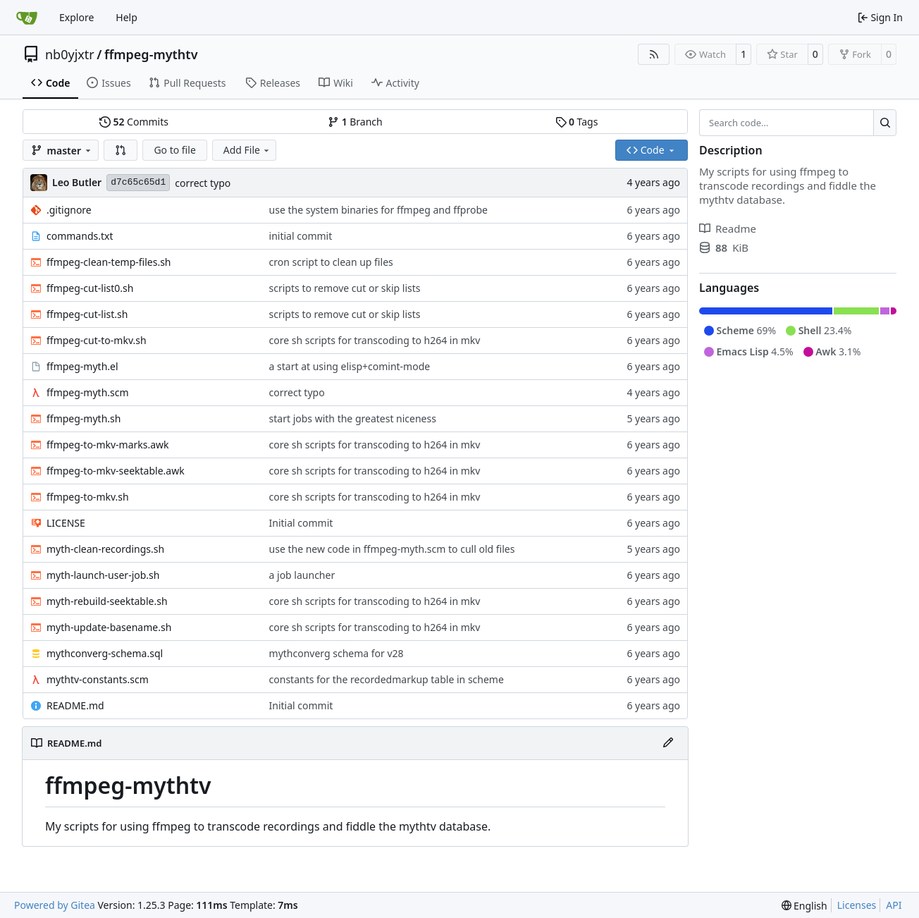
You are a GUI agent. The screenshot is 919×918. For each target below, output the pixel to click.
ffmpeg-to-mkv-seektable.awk (116, 470)
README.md (75, 705)
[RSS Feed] (654, 54)
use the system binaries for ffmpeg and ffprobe (378, 209)
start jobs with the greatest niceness (352, 418)
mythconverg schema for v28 (336, 653)
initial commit (301, 236)
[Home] (27, 17)
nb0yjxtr (69, 54)
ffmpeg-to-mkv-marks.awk (108, 444)
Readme (727, 228)
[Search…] (884, 122)
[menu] (804, 905)
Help (126, 17)
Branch (355, 121)
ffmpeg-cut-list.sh (87, 314)
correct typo (202, 183)
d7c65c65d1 (138, 182)
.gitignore (69, 209)
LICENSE (66, 523)
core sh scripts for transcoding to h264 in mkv (375, 340)
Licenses (857, 905)
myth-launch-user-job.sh (103, 575)
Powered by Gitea (54, 905)
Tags (576, 121)
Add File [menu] (247, 150)
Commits (133, 121)
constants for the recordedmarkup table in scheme (386, 679)
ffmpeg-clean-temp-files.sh (109, 262)
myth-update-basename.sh (109, 627)
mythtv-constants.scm (98, 679)
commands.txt (80, 236)
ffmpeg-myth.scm (88, 392)
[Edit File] (668, 743)
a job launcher (302, 575)
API (893, 905)
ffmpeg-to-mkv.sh (88, 496)
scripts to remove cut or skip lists (345, 288)
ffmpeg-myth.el (82, 366)
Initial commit (301, 523)
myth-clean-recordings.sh (105, 549)
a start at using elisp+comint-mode (350, 366)
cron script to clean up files (331, 262)
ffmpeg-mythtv (151, 54)
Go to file (174, 150)
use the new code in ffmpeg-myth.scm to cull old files (392, 549)
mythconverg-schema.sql (105, 653)
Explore (76, 17)
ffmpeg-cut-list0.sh (90, 288)
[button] (120, 150)
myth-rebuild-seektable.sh (107, 601)
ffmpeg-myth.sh (84, 418)
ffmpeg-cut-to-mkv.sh (97, 340)
